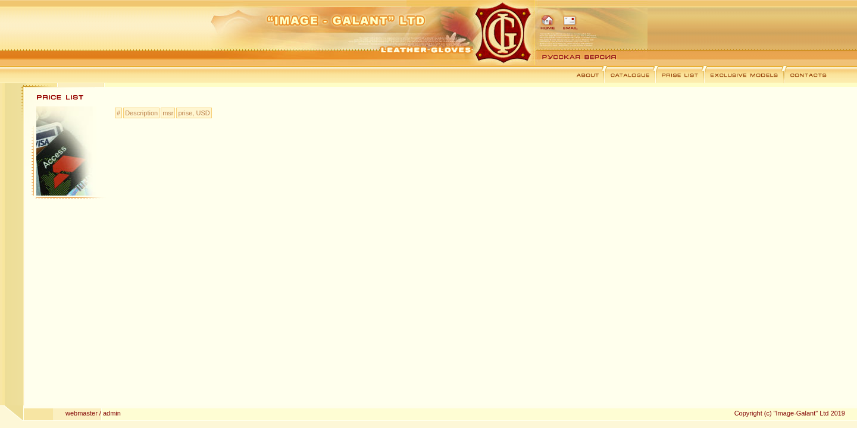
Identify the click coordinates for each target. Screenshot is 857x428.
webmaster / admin (93, 413)
